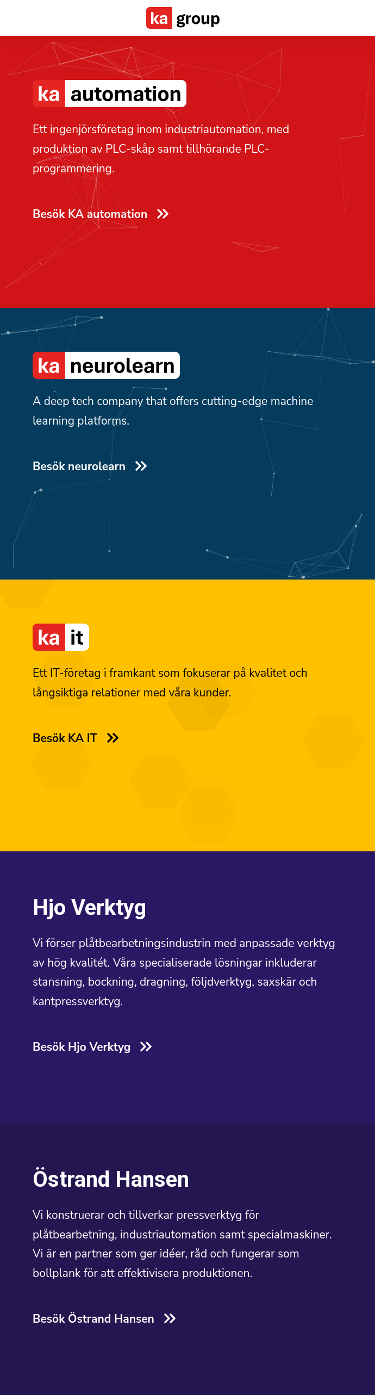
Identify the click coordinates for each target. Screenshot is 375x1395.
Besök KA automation (100, 214)
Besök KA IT (75, 738)
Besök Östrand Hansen (103, 1319)
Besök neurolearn (89, 466)
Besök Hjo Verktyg (92, 1047)
